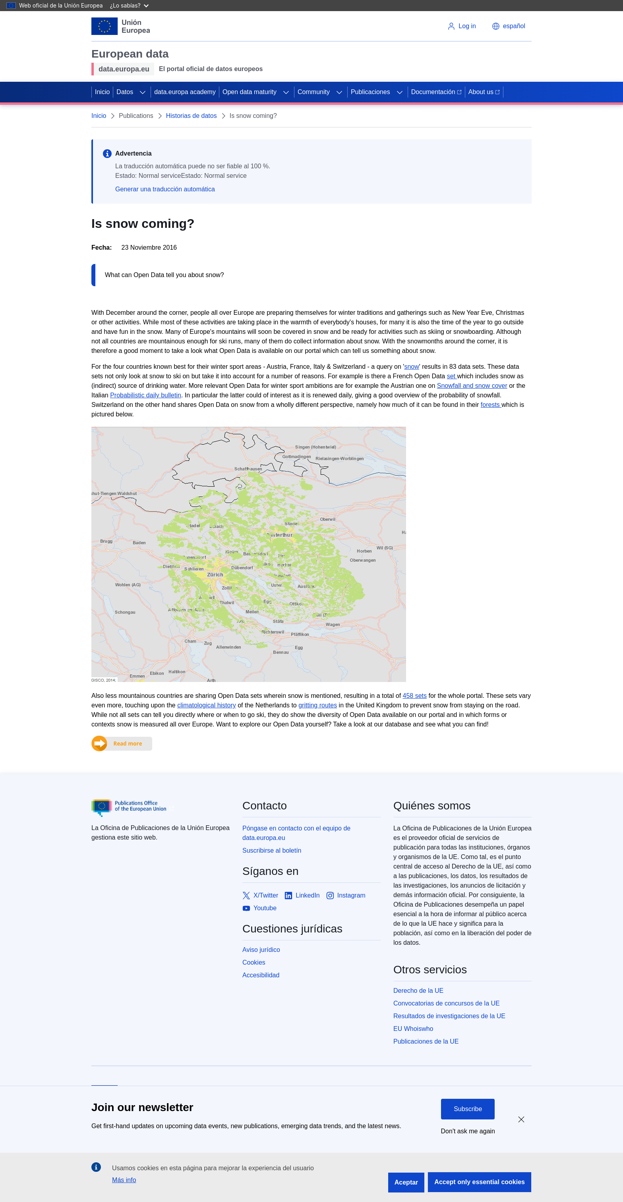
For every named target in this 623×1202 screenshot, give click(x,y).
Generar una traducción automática (165, 189)
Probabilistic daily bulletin (145, 395)
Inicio (102, 92)
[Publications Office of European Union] (160, 808)
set (452, 376)
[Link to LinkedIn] (302, 895)
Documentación (436, 92)
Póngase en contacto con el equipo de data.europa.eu (296, 833)
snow (411, 366)
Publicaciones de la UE (426, 1041)
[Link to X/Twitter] (260, 895)
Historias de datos (191, 115)
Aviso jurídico (261, 949)
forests (491, 404)
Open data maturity (249, 92)
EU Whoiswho (413, 1028)
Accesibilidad (260, 975)
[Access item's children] (143, 92)
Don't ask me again (468, 1131)
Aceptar (406, 1182)
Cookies (253, 962)
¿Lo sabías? (129, 5)
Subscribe (468, 1109)
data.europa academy (185, 92)
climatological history (206, 705)
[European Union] (120, 26)
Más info (124, 1180)
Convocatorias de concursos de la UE (446, 1003)
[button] (509, 26)
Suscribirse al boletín (272, 850)
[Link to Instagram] (346, 895)
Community (314, 92)
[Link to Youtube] (259, 908)
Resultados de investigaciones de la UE (449, 1016)
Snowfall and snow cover (472, 385)
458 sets (415, 695)
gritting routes (317, 705)
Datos (124, 92)
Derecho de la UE (418, 990)
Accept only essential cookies (479, 1182)
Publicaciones (370, 92)
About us (484, 92)
